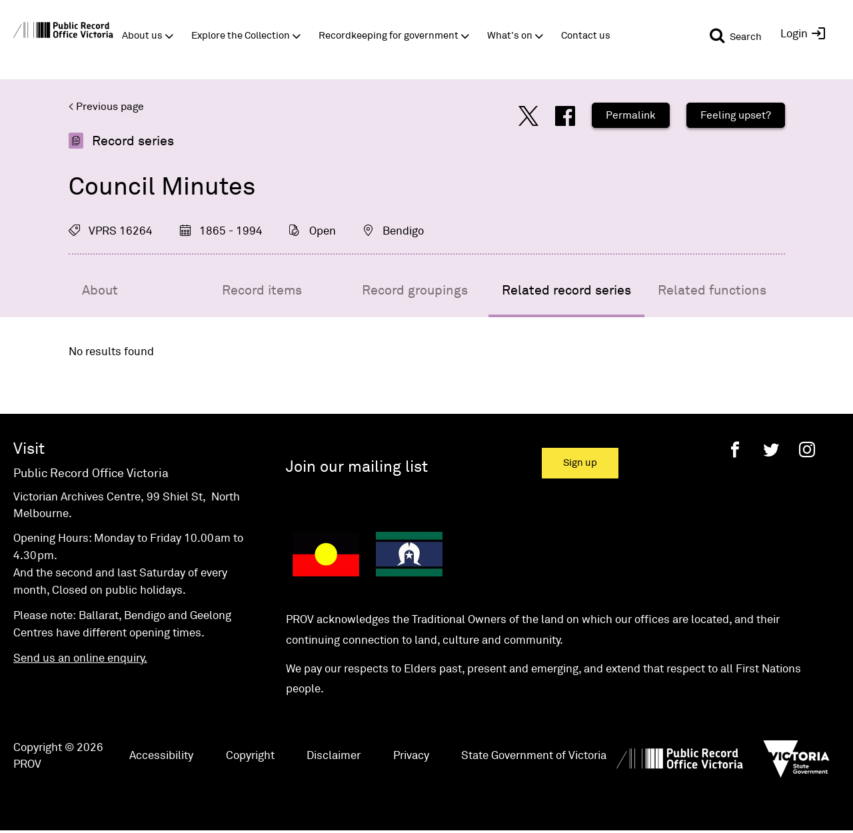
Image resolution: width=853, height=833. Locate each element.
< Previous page (106, 106)
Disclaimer (334, 756)
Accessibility (161, 756)
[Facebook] (735, 449)
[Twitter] (771, 449)
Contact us (585, 36)
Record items (262, 290)
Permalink (631, 115)
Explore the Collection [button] (240, 36)
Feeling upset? (735, 115)
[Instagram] (807, 449)
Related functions (712, 290)
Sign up (580, 463)
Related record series (566, 290)
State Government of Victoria (533, 756)
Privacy (411, 756)
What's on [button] (509, 36)
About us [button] (142, 36)
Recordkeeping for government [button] (388, 36)
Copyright (250, 756)
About (100, 290)
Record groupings (415, 290)
